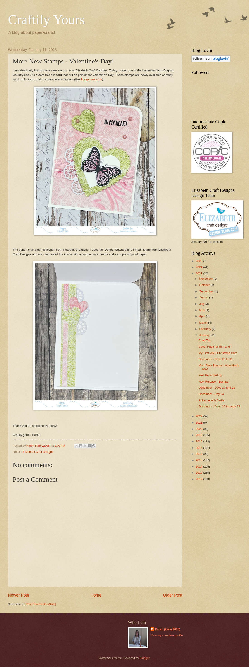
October (204, 285)
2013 (199, 472)
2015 (199, 460)
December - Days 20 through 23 (219, 406)
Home (96, 595)
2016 (199, 454)
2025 (199, 261)
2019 (199, 435)
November (206, 278)
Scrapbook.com (91, 79)
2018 (199, 441)
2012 (199, 479)
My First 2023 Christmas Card (218, 353)
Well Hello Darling (210, 375)
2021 (199, 422)
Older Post (172, 595)
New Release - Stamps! (214, 381)
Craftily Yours (46, 19)
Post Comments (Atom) (41, 604)
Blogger (145, 658)
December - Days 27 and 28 (217, 387)
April (202, 316)
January (204, 335)
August (204, 297)
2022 (199, 416)
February (205, 329)
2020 (199, 429)
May (202, 310)
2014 (199, 466)
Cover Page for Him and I (215, 346)
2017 (199, 447)
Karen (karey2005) (167, 629)
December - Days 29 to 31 (215, 359)
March (203, 322)
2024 (199, 267)
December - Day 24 (211, 394)
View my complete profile (167, 635)
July (202, 304)
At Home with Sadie (211, 400)
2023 (199, 273)
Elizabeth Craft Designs (38, 452)
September (206, 291)
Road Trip (205, 340)
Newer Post (18, 595)
